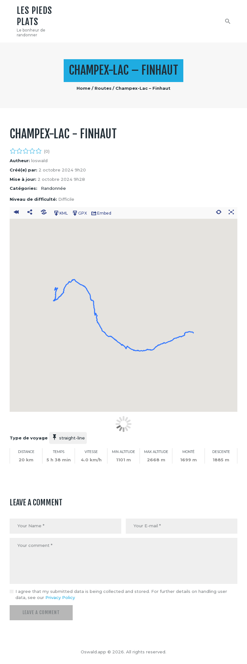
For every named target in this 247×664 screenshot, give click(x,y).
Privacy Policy (60, 597)
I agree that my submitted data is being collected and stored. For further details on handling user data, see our (121, 594)
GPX (79, 213)
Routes (103, 88)
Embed (101, 213)
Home (83, 88)
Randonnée (53, 188)
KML (60, 213)
